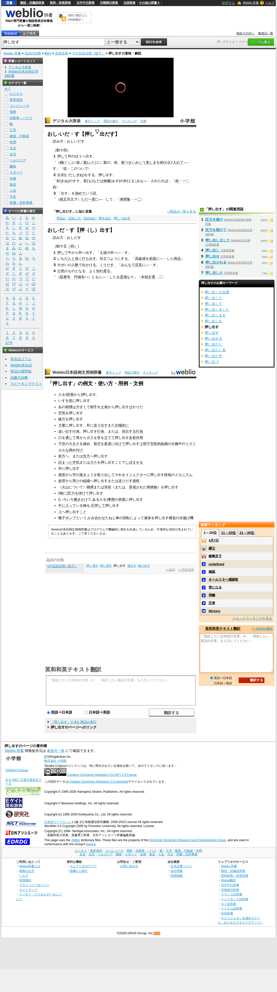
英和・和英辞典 (60, 3)
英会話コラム (21, 359)
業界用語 (16, 100)
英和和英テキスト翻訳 (73, 669)
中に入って (67, 505)
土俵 (103, 252)
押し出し (212, 250)
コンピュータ (19, 106)
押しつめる (122, 218)
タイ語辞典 (228, 903)
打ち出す (89, 259)
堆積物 (152, 487)
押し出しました (217, 240)
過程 (136, 481)
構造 (172, 518)
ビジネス (16, 94)
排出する (129, 431)
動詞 (48, 53)
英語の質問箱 (21, 371)
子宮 (61, 444)
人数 (74, 265)
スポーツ (16, 172)
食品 (13, 184)
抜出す (131, 565)
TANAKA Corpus (16, 770)
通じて (70, 438)
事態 (111, 499)
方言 (13, 197)
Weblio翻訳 (228, 880)
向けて (120, 444)
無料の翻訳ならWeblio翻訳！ (77, 17)
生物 (13, 178)
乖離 (212, 595)
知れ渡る (103, 271)
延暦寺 (65, 277)
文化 (13, 148)
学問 (13, 142)
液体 (147, 518)
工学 (13, 130)
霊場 (123, 277)
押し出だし (213, 344)
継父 (212, 548)
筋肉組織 (161, 444)
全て (8, 88)
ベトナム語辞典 (231, 908)
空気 (61, 413)
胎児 (97, 444)
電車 (13, 112)
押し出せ (212, 256)
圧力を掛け (214, 219)
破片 (61, 419)
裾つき (126, 162)
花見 (138, 265)
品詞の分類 (32, 53)
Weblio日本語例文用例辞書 (77, 372)
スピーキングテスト (26, 384)
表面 (121, 499)
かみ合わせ (96, 518)
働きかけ (81, 499)
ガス (90, 438)
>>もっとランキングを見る (252, 618)
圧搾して (98, 505)
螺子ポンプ (67, 518)
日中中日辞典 (85, 3)
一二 (137, 199)
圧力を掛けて (78, 493)
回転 (126, 518)
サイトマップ (28, 889)
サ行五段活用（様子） (88, 53)
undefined (216, 564)
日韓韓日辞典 (109, 3)
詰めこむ (74, 218)
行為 (75, 431)
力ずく (81, 407)
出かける (89, 265)
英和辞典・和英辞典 (234, 875)
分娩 (174, 444)
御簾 (106, 181)
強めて (80, 193)
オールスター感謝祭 (223, 579)
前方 (61, 456)
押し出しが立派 (217, 292)
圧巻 (212, 603)
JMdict (75, 840)
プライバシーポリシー (34, 885)
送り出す (101, 425)
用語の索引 (111, 121)
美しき (151, 162)
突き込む (105, 218)
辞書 (9, 3)
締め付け (76, 450)
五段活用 (61, 53)
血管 (61, 481)
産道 (107, 444)
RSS (157, 933)
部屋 (70, 394)
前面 (152, 259)
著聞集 (125, 199)
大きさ (74, 444)
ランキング (129, 121)
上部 (143, 444)
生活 (13, 154)
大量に (63, 425)
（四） (72, 246)
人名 (13, 190)
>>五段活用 (186, 569)
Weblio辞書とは (29, 866)
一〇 (185, 181)
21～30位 (246, 533)
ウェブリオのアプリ (83, 866)
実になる (215, 587)
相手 (93, 407)
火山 (65, 487)
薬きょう (86, 475)
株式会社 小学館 (55, 760)
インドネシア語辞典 (234, 899)
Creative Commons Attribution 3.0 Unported (98, 781)
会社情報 (177, 870)
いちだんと (66, 259)
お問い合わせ (129, 866)
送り (121, 481)
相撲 (68, 407)
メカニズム (183, 475)
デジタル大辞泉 (66, 121)
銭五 (63, 199)
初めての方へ (245, 33)
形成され (136, 487)
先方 (86, 456)
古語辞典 (129, 3)
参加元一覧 (265, 33)
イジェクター (136, 475)
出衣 (60, 175)
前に (72, 401)
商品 (177, 259)
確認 (212, 572)
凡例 (143, 121)
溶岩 (107, 487)
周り (75, 481)
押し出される (216, 262)
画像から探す (79, 870)
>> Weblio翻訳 (262, 629)
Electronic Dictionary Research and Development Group (187, 840)
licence (91, 844)
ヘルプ (269, 3)
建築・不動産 (19, 136)
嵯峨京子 (215, 556)
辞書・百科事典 (21, 203)
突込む (61, 218)
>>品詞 (170, 569)
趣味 (13, 166)
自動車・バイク (21, 118)
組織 (86, 481)
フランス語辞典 (231, 894)
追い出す (65, 431)
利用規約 (25, 880)
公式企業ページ (181, 866)
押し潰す (92, 565)
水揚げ (184, 518)
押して (62, 156)
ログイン (228, 3)
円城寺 (79, 277)
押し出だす (213, 356)
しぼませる (134, 462)
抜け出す (144, 565)
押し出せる (213, 338)
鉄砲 (167, 475)
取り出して (106, 475)
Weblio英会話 (21, 365)
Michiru (214, 611)
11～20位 (228, 533)
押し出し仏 (213, 321)
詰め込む (90, 218)
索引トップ (92, 121)
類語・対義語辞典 (32, 3)
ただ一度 (88, 199)
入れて (178, 162)
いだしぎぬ (74, 175)
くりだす (107, 265)
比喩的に (122, 425)
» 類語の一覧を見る (181, 211)
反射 (132, 438)
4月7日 (214, 540)
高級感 (140, 259)
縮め (86, 444)
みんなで (128, 265)
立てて (109, 438)
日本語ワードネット (57, 822)
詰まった (65, 462)
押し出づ (212, 362)
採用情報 (177, 875)
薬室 (61, 475)
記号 (9, 343)
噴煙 (90, 487)
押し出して (213, 304)
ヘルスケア (18, 160)
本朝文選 (148, 277)
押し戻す (106, 565)
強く (78, 259)
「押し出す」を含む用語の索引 (74, 722)
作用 (139, 438)
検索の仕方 (26, 870)
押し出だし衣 (215, 350)
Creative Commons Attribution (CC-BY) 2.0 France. (102, 775)
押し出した (214, 273)
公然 (60, 271)
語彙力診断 (19, 378)
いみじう (139, 162)
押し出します (215, 315)
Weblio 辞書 (251, 3)
